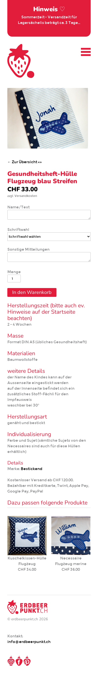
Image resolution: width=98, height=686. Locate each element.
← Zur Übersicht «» (24, 162)
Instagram (11, 661)
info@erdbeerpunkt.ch (29, 641)
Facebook (19, 661)
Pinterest (27, 661)
